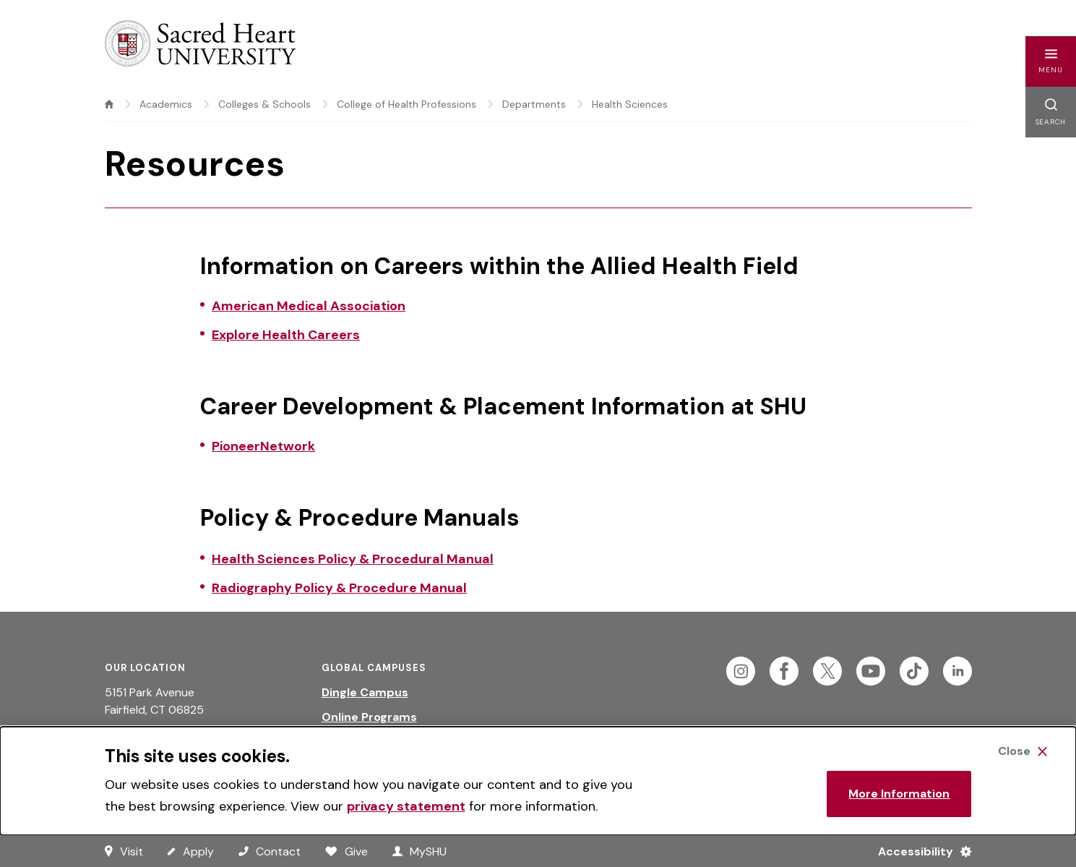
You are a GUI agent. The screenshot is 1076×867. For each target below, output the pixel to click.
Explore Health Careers (286, 334)
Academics (165, 104)
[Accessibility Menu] (919, 851)
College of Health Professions (406, 104)
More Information (899, 793)
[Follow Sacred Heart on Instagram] (740, 671)
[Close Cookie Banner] (1022, 751)
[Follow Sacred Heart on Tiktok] (914, 671)
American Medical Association (308, 306)
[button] (1050, 61)
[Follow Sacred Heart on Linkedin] (957, 671)
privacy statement (406, 806)
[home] (109, 104)
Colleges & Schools (264, 104)
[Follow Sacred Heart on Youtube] (871, 671)
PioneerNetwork (263, 446)
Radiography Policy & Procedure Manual (339, 588)
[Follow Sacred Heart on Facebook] (784, 671)
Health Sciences (630, 104)
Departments (534, 104)
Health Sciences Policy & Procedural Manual (353, 559)
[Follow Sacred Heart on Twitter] (827, 671)
